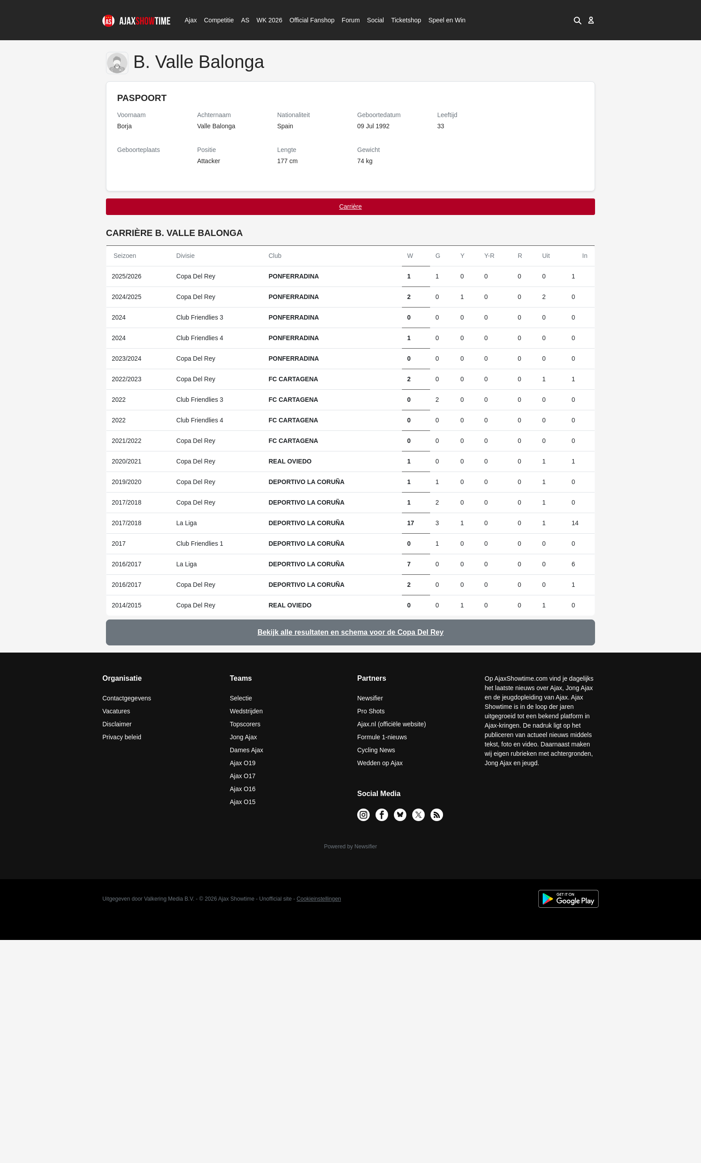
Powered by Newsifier (350, 846)
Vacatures (116, 711)
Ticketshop (406, 20)
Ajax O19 (243, 763)
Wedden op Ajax (380, 763)
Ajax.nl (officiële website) (391, 724)
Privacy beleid (121, 737)
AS (245, 20)
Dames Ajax (246, 750)
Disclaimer (116, 724)
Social (374, 20)
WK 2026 (267, 20)
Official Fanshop (307, 20)
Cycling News (376, 750)
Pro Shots (370, 711)
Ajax (190, 20)
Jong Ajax (243, 737)
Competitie (216, 20)
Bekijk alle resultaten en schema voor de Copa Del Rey (350, 632)
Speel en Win (446, 20)
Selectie (241, 698)
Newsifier (370, 698)
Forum (350, 20)
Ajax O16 (243, 788)
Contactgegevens (126, 698)
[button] (578, 20)
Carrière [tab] (350, 206)
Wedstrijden (246, 711)
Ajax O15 (243, 801)
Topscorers (245, 724)
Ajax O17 (243, 776)
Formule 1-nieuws (382, 737)
